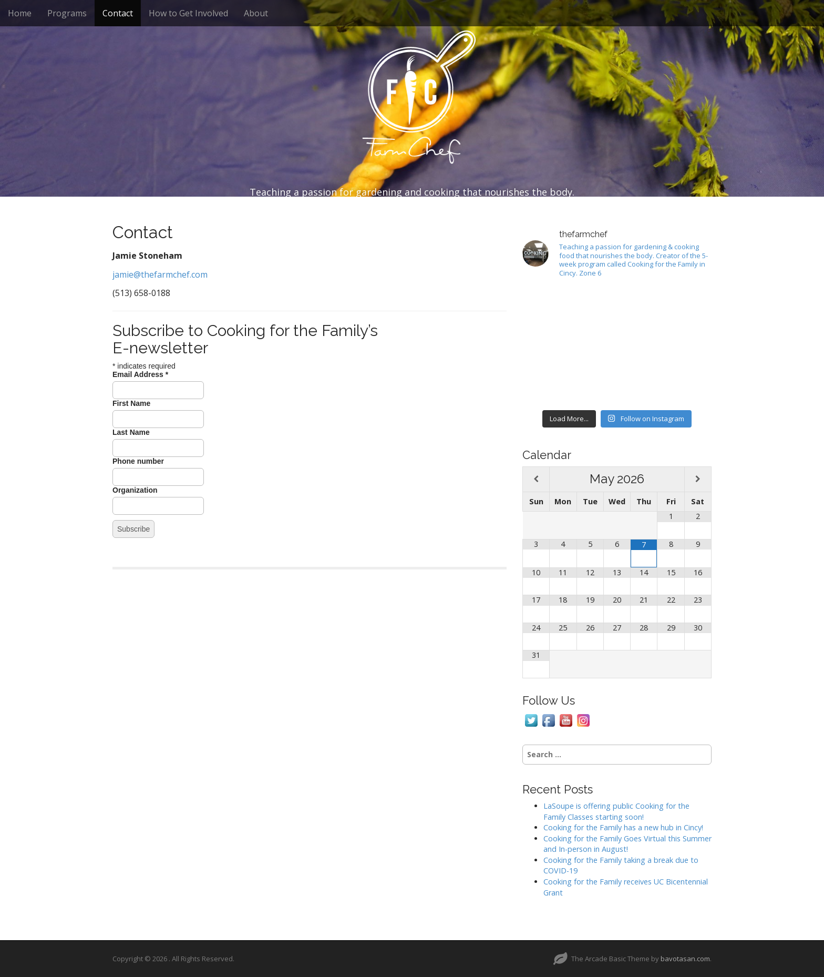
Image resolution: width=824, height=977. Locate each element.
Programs (67, 13)
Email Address (140, 374)
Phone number (138, 461)
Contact (117, 13)
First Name (131, 403)
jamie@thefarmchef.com (160, 274)
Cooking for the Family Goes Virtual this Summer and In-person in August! (627, 843)
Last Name (131, 432)
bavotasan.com (685, 958)
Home (20, 13)
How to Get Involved (188, 13)
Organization (135, 490)
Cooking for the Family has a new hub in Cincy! (623, 827)
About (256, 13)
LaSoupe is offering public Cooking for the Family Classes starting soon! (616, 811)
